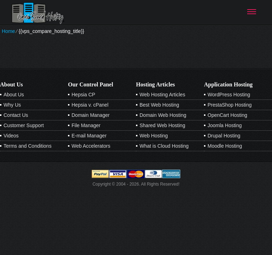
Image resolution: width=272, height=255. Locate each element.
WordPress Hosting (229, 94)
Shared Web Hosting (162, 125)
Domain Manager (90, 115)
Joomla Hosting (225, 125)
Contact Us (16, 115)
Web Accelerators (91, 146)
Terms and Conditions (27, 146)
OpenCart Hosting (227, 115)
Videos (11, 135)
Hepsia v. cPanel (90, 105)
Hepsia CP (83, 94)
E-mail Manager (89, 135)
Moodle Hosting (225, 146)
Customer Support (24, 125)
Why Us (12, 105)
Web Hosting (154, 135)
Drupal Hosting (224, 135)
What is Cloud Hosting (164, 146)
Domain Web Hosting (163, 115)
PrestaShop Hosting (230, 105)
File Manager (86, 125)
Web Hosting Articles (162, 94)
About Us (14, 94)
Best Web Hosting (159, 105)
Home (8, 31)
